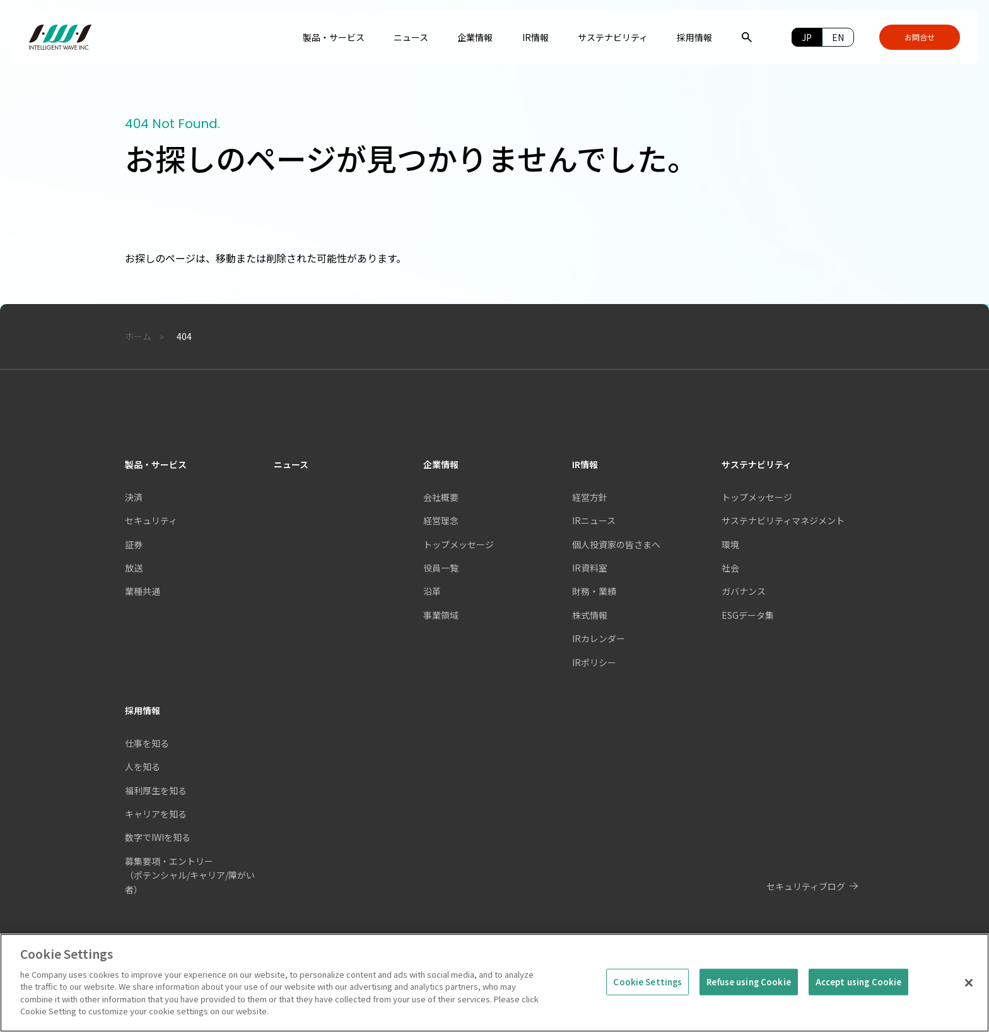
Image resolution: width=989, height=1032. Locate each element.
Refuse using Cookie (748, 991)
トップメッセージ (757, 497)
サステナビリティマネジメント (783, 520)
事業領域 (441, 615)
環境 (730, 544)
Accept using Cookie (858, 991)
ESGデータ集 (748, 615)
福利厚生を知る (156, 790)
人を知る (142, 766)
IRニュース (594, 520)
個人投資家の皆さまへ (616, 544)
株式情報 (589, 615)
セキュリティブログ (805, 886)
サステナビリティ (757, 464)
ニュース (291, 464)
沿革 (432, 591)
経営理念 (441, 520)
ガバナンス (744, 591)
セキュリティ (151, 520)
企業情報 (441, 464)
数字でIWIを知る (157, 837)
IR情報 (585, 464)
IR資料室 (589, 567)
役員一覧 (441, 567)
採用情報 (142, 710)
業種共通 (142, 591)
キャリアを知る (156, 813)
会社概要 (441, 497)
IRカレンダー (598, 638)
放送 (134, 567)
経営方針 (589, 497)
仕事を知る (147, 743)
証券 (134, 544)
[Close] (969, 992)
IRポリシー (594, 662)
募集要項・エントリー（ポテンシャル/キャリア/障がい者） (190, 875)
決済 (134, 497)
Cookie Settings (647, 991)
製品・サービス (156, 464)
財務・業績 (594, 591)
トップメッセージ (458, 544)
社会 (730, 567)
